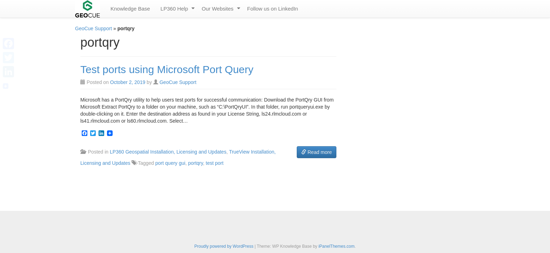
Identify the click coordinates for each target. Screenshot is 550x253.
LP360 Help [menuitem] (174, 9)
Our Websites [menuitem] (218, 9)
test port (215, 163)
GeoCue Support (93, 28)
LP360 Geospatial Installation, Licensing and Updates (168, 152)
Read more (316, 152)
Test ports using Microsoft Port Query (167, 69)
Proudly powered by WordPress (224, 246)
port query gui (170, 163)
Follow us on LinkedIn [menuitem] (272, 9)
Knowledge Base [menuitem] (130, 9)
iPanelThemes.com (336, 246)
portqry (195, 163)
